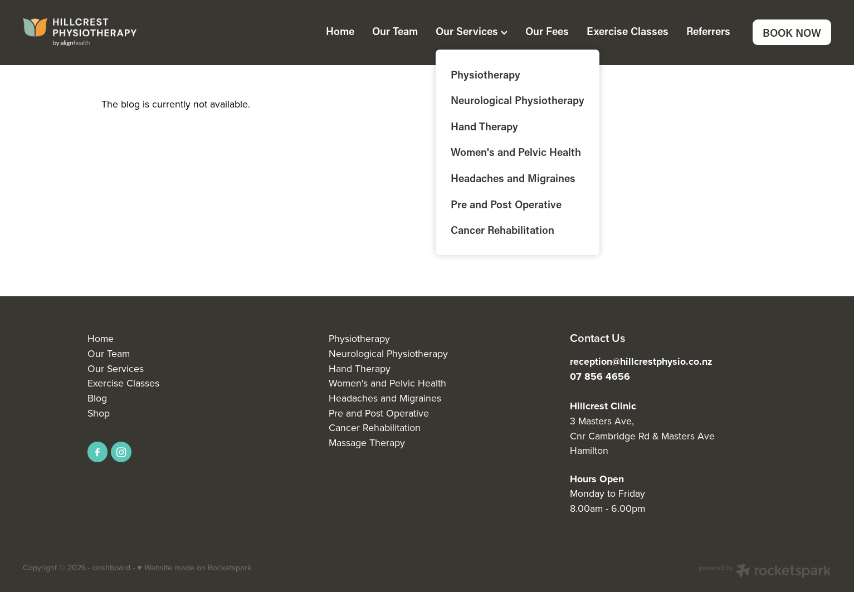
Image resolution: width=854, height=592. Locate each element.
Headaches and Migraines (385, 398)
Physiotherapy (359, 338)
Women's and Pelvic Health (387, 383)
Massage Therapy (367, 442)
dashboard (111, 567)
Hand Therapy (360, 368)
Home (340, 31)
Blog (97, 398)
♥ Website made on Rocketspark (194, 567)
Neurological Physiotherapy (388, 353)
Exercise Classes (627, 31)
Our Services (471, 31)
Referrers (708, 31)
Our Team (395, 31)
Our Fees (547, 31)
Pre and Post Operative (379, 413)
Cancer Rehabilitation (375, 427)
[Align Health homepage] (103, 32)
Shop (98, 413)
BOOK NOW (792, 33)
